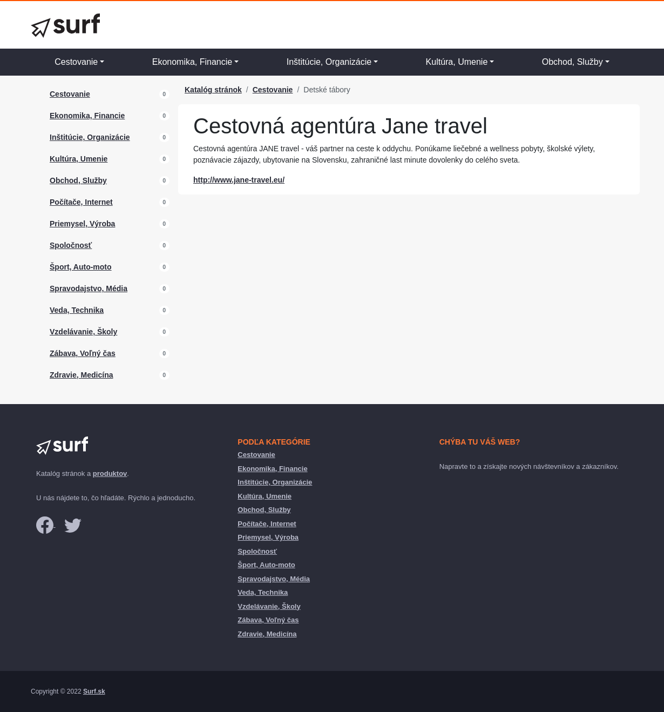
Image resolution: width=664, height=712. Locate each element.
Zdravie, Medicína (81, 375)
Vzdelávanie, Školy (83, 331)
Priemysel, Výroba (82, 223)
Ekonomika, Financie (192, 61)
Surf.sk (94, 691)
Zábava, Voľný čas (83, 353)
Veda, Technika (77, 310)
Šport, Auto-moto (81, 267)
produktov (110, 473)
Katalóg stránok (213, 89)
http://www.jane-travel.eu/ (238, 180)
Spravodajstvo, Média (88, 288)
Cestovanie (76, 61)
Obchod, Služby (572, 61)
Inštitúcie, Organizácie (329, 61)
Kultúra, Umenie (457, 61)
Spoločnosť (71, 245)
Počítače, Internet (81, 202)
